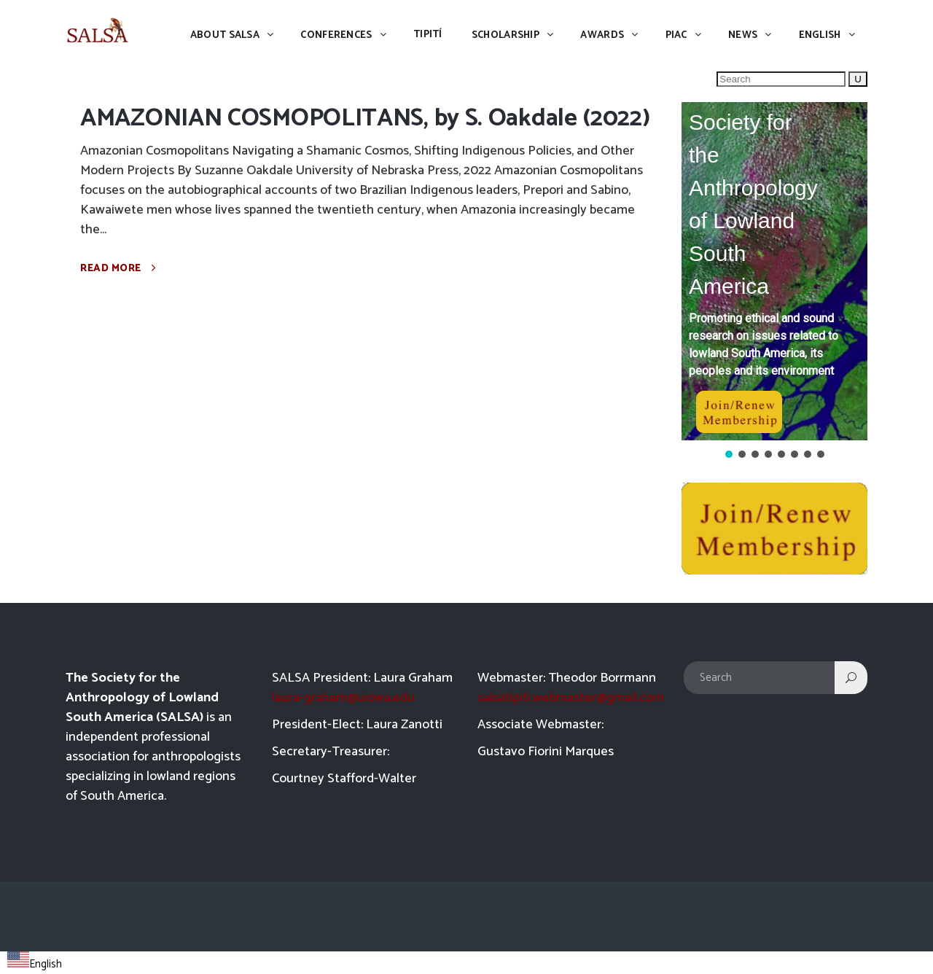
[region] (774, 281)
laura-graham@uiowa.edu (343, 698)
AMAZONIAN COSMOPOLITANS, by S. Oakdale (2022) (365, 118)
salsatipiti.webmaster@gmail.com (570, 698)
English (34, 964)
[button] (774, 271)
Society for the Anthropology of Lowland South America (753, 204)
